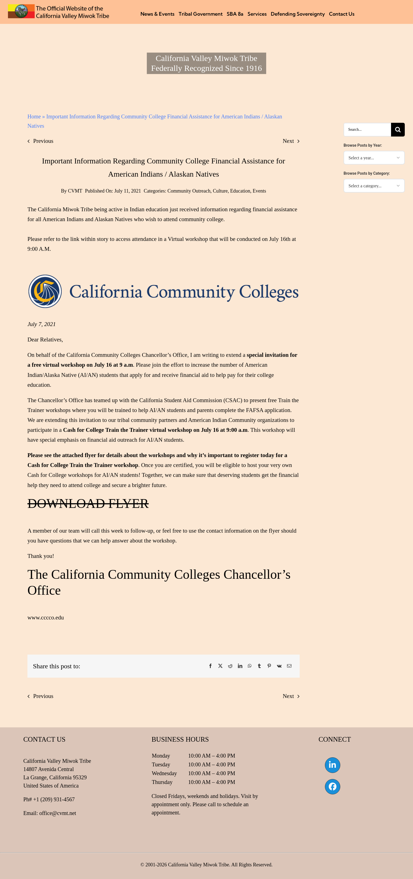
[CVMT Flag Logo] (58, 7)
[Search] (398, 130)
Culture (220, 191)
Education (240, 191)
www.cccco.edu (45, 617)
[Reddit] (230, 666)
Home (34, 116)
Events (259, 191)
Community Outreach (188, 191)
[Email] (289, 666)
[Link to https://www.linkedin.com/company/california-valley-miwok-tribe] (332, 765)
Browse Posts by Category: (367, 173)
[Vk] (279, 666)
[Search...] (367, 130)
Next (288, 141)
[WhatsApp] (249, 666)
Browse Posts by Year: (363, 145)
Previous (43, 141)
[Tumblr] (259, 666)
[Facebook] (210, 666)
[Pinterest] (269, 666)
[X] (220, 666)
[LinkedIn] (240, 666)
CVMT (75, 191)
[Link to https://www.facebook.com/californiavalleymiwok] (332, 786)
